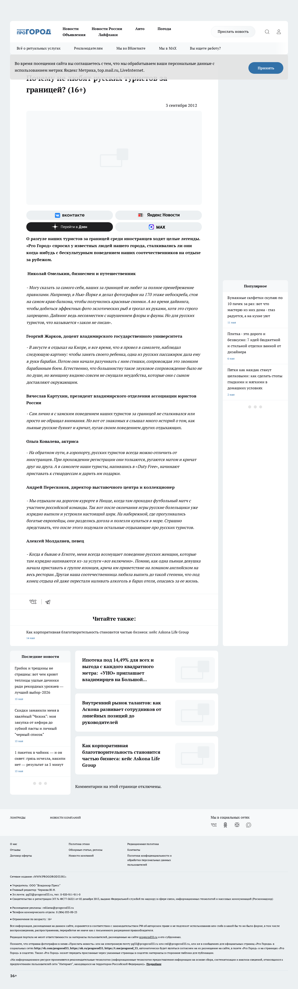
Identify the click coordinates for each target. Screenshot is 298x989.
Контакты (133, 849)
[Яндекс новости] (158, 215)
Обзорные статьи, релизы (85, 849)
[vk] (33, 602)
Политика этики (79, 844)
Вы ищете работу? (205, 48)
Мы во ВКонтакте (131, 48)
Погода (164, 28)
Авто (140, 28)
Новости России (107, 28)
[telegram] (49, 602)
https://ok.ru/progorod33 (86, 948)
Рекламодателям (88, 48)
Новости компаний (81, 855)
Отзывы (15, 849)
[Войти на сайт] (278, 31)
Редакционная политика (143, 844)
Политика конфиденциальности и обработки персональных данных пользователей (149, 860)
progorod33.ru (148, 937)
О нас (13, 844)
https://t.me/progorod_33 (121, 948)
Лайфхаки (108, 34)
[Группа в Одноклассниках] (225, 825)
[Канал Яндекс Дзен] (69, 227)
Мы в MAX (167, 48)
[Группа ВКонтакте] (69, 215)
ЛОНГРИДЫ (17, 817)
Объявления (74, 34)
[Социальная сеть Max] (158, 227)
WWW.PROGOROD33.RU (49, 876)
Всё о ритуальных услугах (39, 48)
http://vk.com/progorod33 (51, 948)
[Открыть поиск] (267, 31)
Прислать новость (233, 31)
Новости (71, 28)
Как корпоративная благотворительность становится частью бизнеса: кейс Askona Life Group (114, 635)
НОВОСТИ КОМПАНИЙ (65, 817)
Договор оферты (21, 855)
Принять (266, 68)
